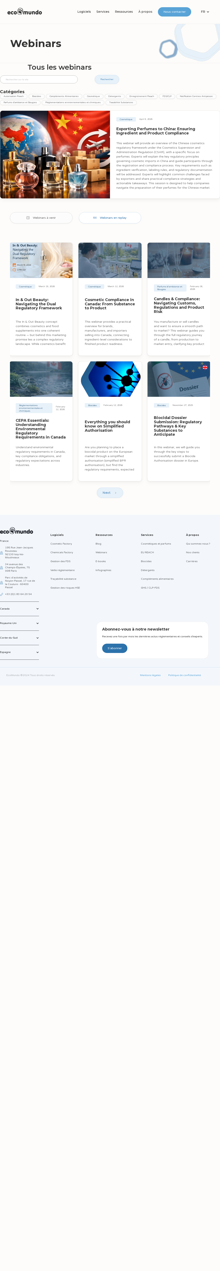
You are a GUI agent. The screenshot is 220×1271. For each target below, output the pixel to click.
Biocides (146, 561)
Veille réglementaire (62, 570)
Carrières (192, 561)
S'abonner (115, 648)
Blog (98, 543)
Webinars (101, 552)
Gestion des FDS (60, 561)
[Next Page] (110, 493)
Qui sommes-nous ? (198, 543)
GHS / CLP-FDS (150, 587)
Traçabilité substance (63, 578)
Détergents (148, 570)
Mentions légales (150, 675)
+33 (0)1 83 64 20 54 (18, 594)
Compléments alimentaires (157, 578)
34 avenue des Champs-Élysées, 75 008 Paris (17, 567)
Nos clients (192, 552)
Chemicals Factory (61, 552)
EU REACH (147, 552)
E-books (101, 561)
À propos (145, 12)
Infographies (103, 570)
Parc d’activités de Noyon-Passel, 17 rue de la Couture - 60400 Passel (20, 582)
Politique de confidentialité (184, 675)
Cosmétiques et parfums (156, 543)
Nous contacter (174, 12)
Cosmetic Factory (61, 543)
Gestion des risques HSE (65, 587)
